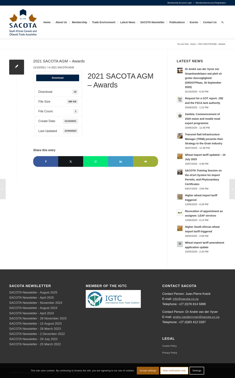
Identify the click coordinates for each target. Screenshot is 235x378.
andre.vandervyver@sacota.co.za (196, 317)
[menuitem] (180, 3)
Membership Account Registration (211, 3)
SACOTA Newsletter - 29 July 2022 (33, 339)
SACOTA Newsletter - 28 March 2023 (35, 328)
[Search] (222, 22)
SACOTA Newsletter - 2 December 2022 (37, 334)
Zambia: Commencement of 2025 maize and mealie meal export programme (202, 119)
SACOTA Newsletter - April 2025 (31, 297)
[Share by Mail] (145, 161)
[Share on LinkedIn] (120, 161)
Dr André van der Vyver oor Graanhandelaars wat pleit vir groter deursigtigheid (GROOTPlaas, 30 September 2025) (203, 78)
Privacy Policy (169, 352)
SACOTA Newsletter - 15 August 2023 (35, 323)
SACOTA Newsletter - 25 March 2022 (35, 344)
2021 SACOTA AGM (62, 67)
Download (58, 77)
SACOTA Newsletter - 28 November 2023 (37, 318)
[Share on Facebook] (45, 161)
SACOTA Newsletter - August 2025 (33, 292)
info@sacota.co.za (185, 299)
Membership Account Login (179, 3)
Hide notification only (174, 370)
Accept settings (148, 370)
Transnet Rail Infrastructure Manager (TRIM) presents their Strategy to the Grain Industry (204, 139)
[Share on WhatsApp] (95, 161)
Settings (196, 370)
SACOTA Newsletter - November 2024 (35, 303)
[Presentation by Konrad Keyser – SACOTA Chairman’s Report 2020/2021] (3, 189)
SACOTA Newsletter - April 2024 (31, 313)
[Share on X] (70, 161)
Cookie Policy (169, 345)
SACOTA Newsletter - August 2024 (33, 308)
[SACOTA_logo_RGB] (23, 22)
